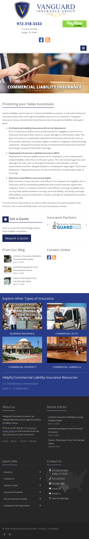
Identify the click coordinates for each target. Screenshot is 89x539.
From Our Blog (13, 250)
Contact (23, 441)
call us (15, 206)
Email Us (56, 488)
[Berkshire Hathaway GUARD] (66, 225)
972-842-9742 (58, 483)
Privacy (42, 528)
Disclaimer (54, 528)
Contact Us (22, 478)
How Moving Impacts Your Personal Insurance (22, 270)
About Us (22, 472)
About (14, 441)
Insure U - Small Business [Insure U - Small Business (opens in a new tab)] (15, 388)
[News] (54, 257)
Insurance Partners (61, 217)
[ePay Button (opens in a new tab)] (74, 23)
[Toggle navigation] (83, 48)
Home (5, 441)
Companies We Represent (22, 505)
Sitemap (33, 441)
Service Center (22, 485)
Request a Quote (16, 238)
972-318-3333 (58, 478)
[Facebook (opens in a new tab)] (41, 40)
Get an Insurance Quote (22, 498)
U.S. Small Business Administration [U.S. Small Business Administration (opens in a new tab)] (20, 383)
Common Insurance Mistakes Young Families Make (22, 259)
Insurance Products (22, 492)
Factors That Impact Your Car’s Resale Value (22, 281)
